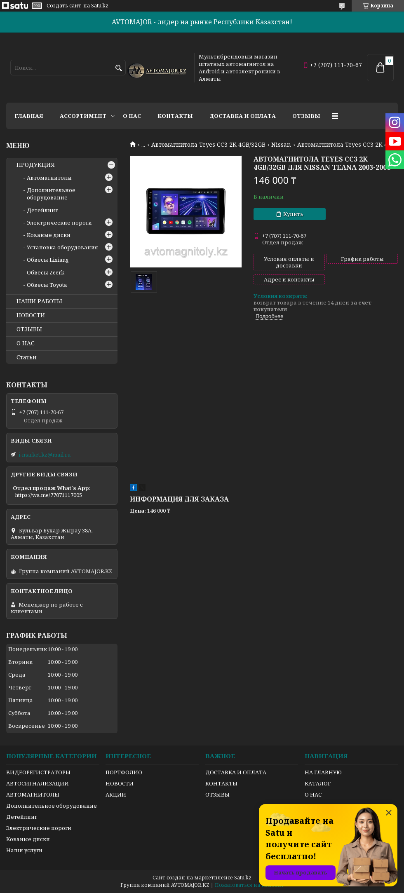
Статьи (26, 357)
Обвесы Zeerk (45, 272)
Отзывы (306, 116)
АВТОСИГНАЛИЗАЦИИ (37, 783)
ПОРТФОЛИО (124, 772)
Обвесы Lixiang (48, 259)
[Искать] (118, 68)
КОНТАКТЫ (221, 783)
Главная (28, 116)
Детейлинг (42, 210)
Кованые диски (48, 235)
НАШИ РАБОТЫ (39, 301)
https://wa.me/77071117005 (48, 495)
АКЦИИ (116, 794)
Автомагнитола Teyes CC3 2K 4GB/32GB (208, 144)
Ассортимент (83, 116)
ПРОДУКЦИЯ (35, 165)
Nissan (281, 144)
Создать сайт (64, 6)
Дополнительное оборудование (51, 193)
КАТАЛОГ (318, 783)
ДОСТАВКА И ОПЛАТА (235, 772)
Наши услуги (24, 850)
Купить (293, 214)
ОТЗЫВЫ (29, 329)
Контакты (175, 116)
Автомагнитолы (49, 177)
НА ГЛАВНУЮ (323, 772)
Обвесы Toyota (47, 284)
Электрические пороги (59, 222)
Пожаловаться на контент (249, 884)
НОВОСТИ (30, 315)
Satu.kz (242, 877)
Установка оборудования (62, 247)
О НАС (25, 343)
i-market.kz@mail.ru (44, 454)
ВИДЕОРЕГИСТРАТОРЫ (38, 772)
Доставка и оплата (242, 116)
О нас (132, 116)
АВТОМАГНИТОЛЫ (32, 794)
